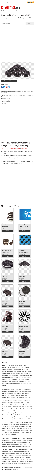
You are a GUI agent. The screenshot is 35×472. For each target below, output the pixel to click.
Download (7, 230)
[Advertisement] (17, 44)
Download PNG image (8, 80)
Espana (12, 2)
